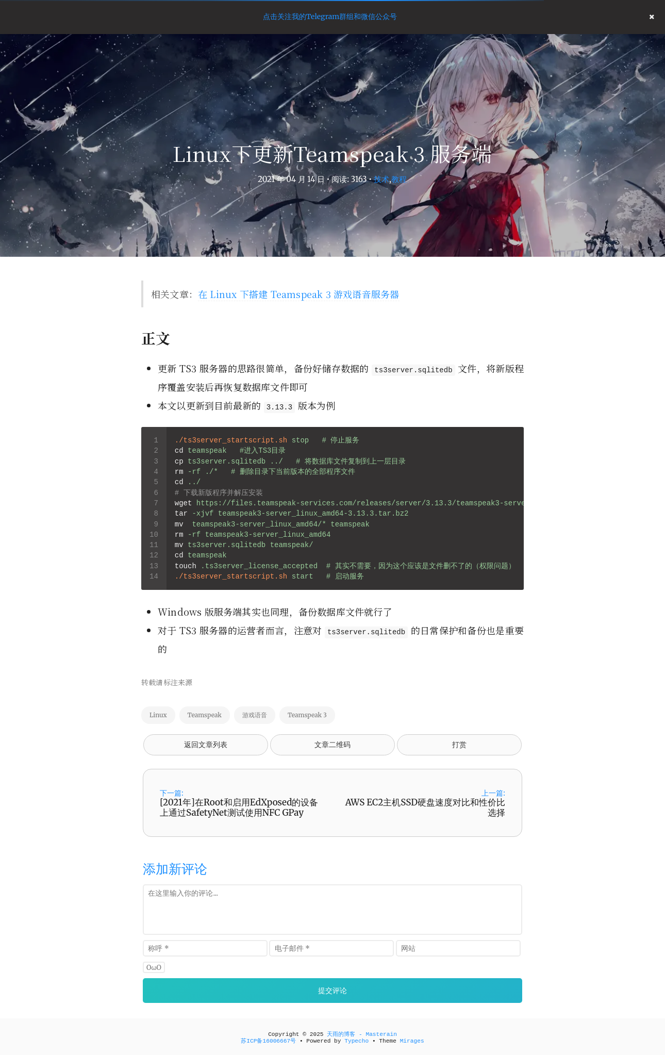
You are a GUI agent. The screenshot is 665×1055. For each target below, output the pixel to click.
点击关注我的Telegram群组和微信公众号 (330, 16)
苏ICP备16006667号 (268, 1041)
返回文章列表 (205, 744)
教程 (399, 179)
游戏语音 (254, 715)
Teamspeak (205, 715)
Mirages (412, 1041)
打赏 (459, 744)
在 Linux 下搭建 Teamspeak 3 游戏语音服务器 (298, 294)
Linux (158, 715)
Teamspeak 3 (307, 715)
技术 (381, 179)
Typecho (356, 1041)
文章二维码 (332, 744)
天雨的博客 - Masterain (362, 1034)
